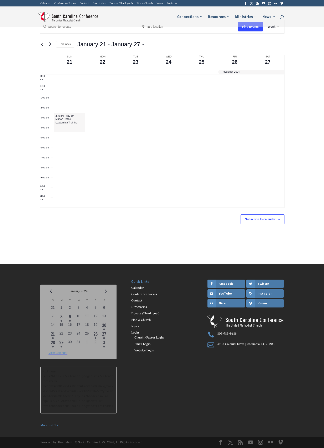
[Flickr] (275, 3)
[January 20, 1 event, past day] (104, 326)
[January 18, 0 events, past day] (87, 326)
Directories (99, 3)
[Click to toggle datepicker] (110, 44)
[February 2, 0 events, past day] (95, 344)
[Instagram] (269, 3)
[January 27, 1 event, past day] (104, 335)
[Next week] (50, 44)
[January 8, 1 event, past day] (61, 318)
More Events (49, 425)
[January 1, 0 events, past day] (61, 309)
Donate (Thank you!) (121, 3)
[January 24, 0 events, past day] (78, 335)
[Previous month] (50, 291)
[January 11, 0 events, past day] (87, 318)
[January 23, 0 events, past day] (70, 335)
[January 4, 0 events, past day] (87, 309)
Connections (188, 17)
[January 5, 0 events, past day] (95, 309)
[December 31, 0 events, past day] (52, 309)
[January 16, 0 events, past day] (70, 326)
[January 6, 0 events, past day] (104, 309)
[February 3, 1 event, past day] (104, 344)
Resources (217, 17)
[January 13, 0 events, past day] (104, 318)
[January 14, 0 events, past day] (52, 326)
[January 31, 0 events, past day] (78, 344)
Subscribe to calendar (260, 219)
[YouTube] (263, 3)
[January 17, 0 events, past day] (78, 326)
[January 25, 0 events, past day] (87, 335)
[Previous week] (42, 44)
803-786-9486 (227, 333)
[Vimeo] (281, 3)
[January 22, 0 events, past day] (61, 335)
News (159, 3)
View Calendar (57, 353)
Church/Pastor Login (149, 337)
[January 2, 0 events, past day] (70, 309)
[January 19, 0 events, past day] (95, 326)
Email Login (142, 344)
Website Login (144, 350)
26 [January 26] (235, 62)
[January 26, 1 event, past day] (95, 335)
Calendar (45, 3)
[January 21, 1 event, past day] (52, 335)
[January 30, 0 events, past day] (70, 344)
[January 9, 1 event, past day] (70, 318)
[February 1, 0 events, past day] (87, 344)
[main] (162, 132)
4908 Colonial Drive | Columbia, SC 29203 (245, 344)
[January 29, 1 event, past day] (61, 344)
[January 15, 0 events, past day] (61, 326)
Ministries (244, 17)
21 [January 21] (69, 62)
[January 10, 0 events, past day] (78, 318)
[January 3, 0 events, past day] (78, 309)
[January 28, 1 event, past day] (52, 344)
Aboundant (65, 442)
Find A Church (145, 3)
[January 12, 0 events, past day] (95, 318)
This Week (65, 44)
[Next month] (105, 291)
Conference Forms (65, 3)
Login (170, 3)
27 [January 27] (268, 62)
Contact (84, 3)
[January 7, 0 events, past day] (52, 318)
